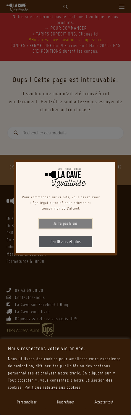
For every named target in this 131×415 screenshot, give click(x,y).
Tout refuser (65, 402)
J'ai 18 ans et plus (65, 241)
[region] (65, 377)
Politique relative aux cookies (52, 387)
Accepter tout (103, 402)
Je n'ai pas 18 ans (65, 223)
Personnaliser (27, 402)
